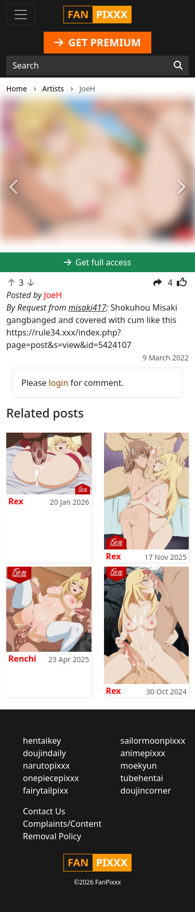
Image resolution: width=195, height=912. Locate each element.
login (59, 382)
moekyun (139, 765)
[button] (14, 187)
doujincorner (146, 790)
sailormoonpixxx (153, 740)
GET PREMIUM (97, 42)
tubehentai (142, 778)
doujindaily (44, 753)
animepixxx (143, 753)
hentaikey (42, 740)
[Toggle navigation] (20, 14)
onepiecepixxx (51, 778)
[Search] (178, 65)
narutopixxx (46, 765)
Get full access (97, 262)
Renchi (22, 658)
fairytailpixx (45, 790)
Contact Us (44, 811)
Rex (15, 501)
